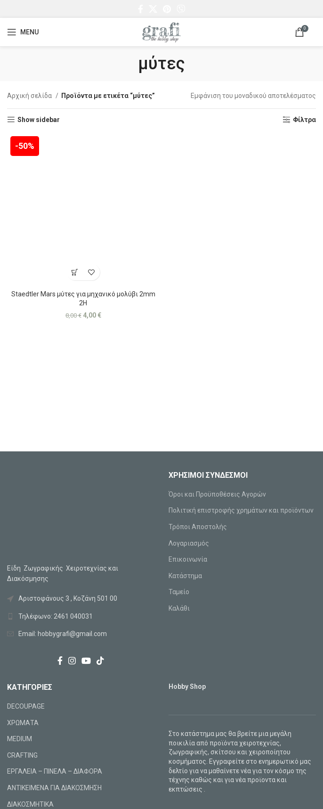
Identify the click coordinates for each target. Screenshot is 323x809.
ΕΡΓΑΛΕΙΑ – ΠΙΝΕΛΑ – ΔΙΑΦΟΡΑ (54, 771)
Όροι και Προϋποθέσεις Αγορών (217, 494)
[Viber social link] (181, 9)
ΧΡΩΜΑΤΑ (23, 723)
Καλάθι (179, 608)
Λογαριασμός (189, 543)
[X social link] (153, 9)
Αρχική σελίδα (30, 95)
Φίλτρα (304, 119)
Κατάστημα (185, 576)
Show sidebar (38, 119)
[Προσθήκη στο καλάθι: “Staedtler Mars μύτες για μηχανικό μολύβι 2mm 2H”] (75, 272)
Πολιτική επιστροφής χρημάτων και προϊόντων (241, 510)
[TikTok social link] (100, 661)
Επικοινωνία (188, 559)
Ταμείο (179, 592)
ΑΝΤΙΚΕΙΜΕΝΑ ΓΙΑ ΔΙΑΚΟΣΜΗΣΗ (54, 788)
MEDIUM (19, 739)
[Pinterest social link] (167, 9)
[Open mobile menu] (22, 32)
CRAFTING (22, 755)
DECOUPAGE (26, 706)
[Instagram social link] (72, 661)
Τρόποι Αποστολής (198, 527)
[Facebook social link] (140, 9)
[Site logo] (161, 31)
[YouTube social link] (86, 661)
